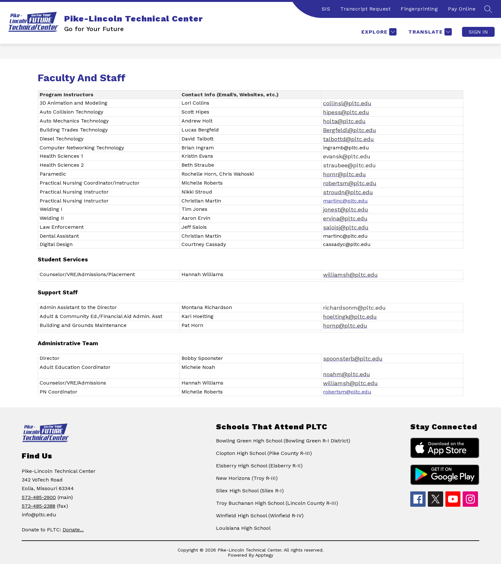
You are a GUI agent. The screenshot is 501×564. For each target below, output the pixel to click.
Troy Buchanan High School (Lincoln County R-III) (277, 503)
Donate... (73, 530)
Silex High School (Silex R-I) (250, 491)
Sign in (478, 32)
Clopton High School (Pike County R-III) (264, 453)
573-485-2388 (38, 506)
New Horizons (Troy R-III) (247, 478)
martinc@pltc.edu (345, 201)
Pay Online (461, 9)
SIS (326, 9)
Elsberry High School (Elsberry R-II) (259, 466)
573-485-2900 (39, 497)
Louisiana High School (243, 528)
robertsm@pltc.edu (347, 392)
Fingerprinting (419, 9)
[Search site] (488, 9)
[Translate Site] (429, 32)
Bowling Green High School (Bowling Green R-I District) (283, 441)
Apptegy (264, 555)
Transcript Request (365, 9)
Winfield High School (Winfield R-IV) (260, 515)
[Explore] (378, 32)
